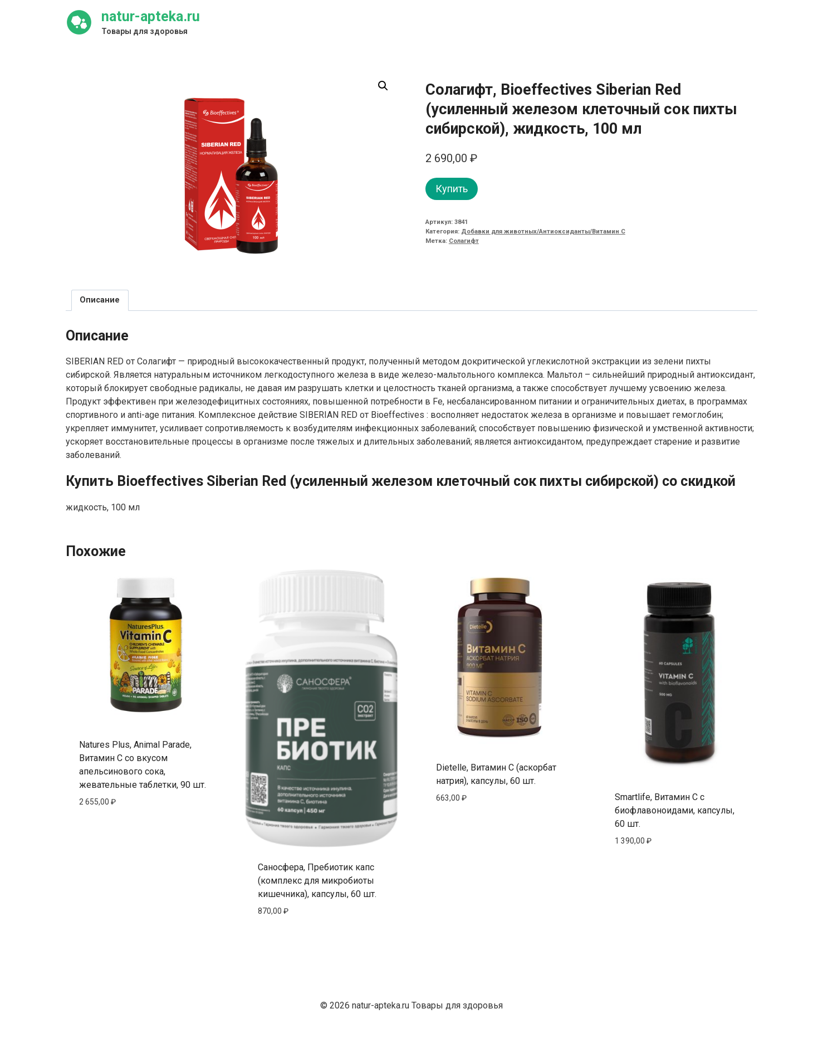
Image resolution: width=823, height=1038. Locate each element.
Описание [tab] (100, 300)
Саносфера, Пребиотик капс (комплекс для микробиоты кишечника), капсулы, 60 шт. (317, 880)
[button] (383, 86)
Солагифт (464, 241)
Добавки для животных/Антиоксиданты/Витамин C (543, 231)
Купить (451, 188)
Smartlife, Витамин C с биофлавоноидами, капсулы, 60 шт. (674, 810)
